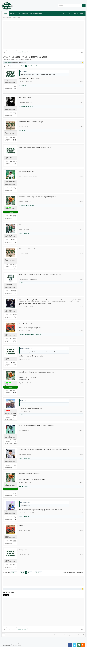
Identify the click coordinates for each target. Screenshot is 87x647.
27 (23, 66)
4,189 (15, 113)
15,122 (14, 292)
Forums (5, 13)
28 (26, 66)
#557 (81, 482)
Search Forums (7, 17)
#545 (81, 176)
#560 (81, 554)
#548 (81, 253)
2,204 (15, 189)
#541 (81, 81)
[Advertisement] (43, 35)
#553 (81, 383)
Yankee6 (21, 334)
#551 (81, 331)
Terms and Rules (76, 635)
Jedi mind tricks (23, 106)
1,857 (15, 364)
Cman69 (27, 59)
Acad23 (21, 130)
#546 (81, 201)
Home (56, 635)
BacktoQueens (9, 436)
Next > (39, 66)
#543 (81, 126)
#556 (81, 454)
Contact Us (62, 635)
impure (7, 358)
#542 (81, 102)
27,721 (14, 139)
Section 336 (8, 81)
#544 (81, 152)
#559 (81, 530)
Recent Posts (16, 17)
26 (21, 66)
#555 (81, 430)
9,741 (15, 241)
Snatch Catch (8, 310)
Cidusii (7, 560)
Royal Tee (21, 201)
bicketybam (8, 235)
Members (12, 13)
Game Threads (14, 59)
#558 (81, 512)
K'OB (20, 283)
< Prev (12, 66)
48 (36, 66)
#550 (81, 306)
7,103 (15, 86)
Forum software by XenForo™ (16, 644)
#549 (81, 279)
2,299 (15, 518)
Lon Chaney (8, 108)
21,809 (14, 217)
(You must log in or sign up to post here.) (73, 572)
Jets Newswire (23, 13)
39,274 (14, 417)
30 (31, 66)
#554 (81, 411)
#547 (81, 229)
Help (68, 635)
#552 (81, 359)
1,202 (15, 566)
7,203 (15, 465)
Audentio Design (17, 645)
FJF (5, 132)
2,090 (15, 316)
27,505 (14, 340)
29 (28, 66)
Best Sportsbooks (36, 13)
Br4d (20, 85)
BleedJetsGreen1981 (10, 182)
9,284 (15, 441)
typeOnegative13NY (10, 285)
